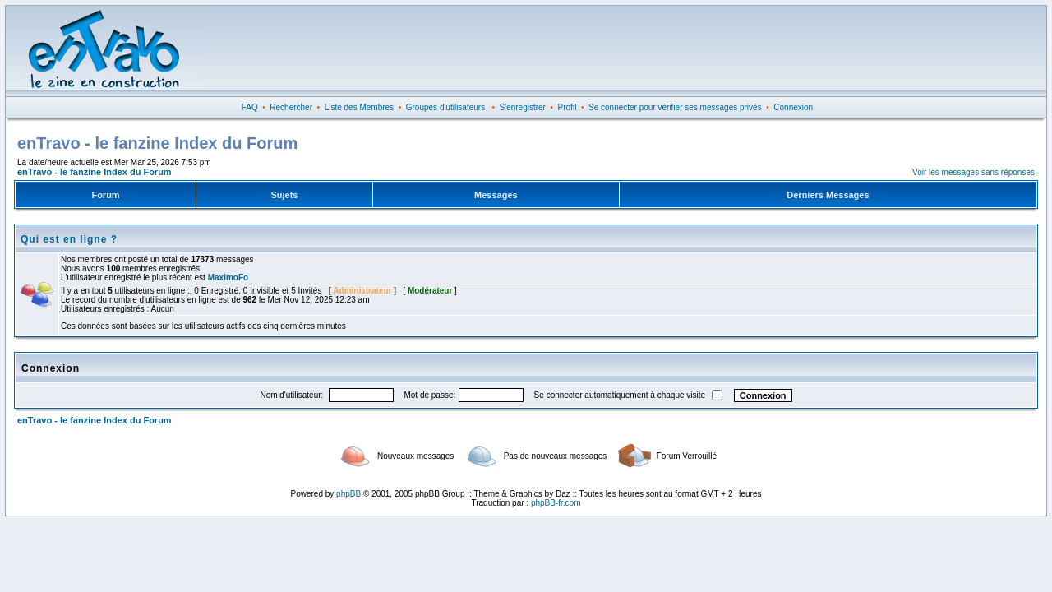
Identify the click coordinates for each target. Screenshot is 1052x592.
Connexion (793, 107)
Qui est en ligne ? (69, 239)
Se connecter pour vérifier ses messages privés (675, 107)
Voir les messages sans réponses (973, 172)
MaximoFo (228, 277)
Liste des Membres (359, 107)
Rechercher (291, 107)
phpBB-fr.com (556, 502)
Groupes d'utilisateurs (445, 107)
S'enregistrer (523, 107)
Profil (567, 107)
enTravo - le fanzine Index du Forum (94, 172)
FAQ (250, 107)
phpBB (348, 493)
